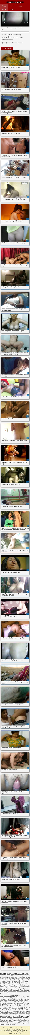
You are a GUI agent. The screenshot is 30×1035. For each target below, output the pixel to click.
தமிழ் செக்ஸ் (13, 1004)
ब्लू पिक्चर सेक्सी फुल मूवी (10, 985)
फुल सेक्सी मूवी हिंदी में (24, 981)
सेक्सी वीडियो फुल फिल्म (19, 1012)
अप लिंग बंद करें (16, 34)
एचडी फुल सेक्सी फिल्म (12, 974)
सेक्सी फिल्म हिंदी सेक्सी (8, 1002)
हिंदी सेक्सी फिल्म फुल (18, 1011)
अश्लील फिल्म (13, 1007)
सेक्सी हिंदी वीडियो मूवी (14, 1000)
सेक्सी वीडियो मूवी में (6, 1013)
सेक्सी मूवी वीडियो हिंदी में (9, 1010)
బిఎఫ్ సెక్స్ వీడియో (4, 999)
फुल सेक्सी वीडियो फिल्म (4, 982)
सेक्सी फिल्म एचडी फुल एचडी (7, 39)
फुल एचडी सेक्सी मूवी (6, 977)
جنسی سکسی (3, 1020)
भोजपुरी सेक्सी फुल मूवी (17, 986)
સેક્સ (21, 1006)
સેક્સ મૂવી (16, 1019)
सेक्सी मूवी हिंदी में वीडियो (14, 1015)
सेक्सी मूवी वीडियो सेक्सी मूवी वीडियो (23, 1013)
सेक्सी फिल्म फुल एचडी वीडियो (10, 993)
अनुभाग (20, 6)
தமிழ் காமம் (21, 1019)
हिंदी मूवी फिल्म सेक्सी (11, 1017)
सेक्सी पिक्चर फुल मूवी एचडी (7, 990)
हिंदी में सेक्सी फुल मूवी (22, 1023)
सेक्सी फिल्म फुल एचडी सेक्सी (7, 1021)
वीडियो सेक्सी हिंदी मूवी (22, 1016)
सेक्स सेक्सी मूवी (17, 1006)
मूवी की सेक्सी (7, 1008)
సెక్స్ (9, 1004)
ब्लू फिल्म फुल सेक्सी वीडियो (21, 985)
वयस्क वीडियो (12, 7)
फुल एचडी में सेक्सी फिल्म (9, 976)
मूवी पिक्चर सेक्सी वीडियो (19, 1010)
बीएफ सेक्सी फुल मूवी (19, 984)
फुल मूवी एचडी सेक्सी (14, 977)
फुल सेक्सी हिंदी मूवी (13, 982)
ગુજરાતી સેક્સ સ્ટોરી (6, 1007)
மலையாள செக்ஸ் (21, 1020)
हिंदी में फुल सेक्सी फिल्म (23, 1015)
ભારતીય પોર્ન (10, 1006)
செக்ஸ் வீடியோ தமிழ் (13, 1023)
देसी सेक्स (14, 999)
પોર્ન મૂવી (18, 1007)
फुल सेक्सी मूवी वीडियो (16, 981)
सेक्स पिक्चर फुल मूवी (13, 989)
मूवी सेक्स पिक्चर (13, 1013)
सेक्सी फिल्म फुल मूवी (4, 1006)
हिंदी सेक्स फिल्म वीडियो (24, 1003)
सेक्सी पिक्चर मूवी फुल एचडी (18, 990)
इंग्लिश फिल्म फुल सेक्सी (13, 973)
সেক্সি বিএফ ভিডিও (4, 996)
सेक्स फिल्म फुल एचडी (21, 989)
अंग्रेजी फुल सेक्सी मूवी (4, 973)
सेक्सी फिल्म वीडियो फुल (12, 996)
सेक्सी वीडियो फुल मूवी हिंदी (16, 1008)
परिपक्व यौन (21, 1000)
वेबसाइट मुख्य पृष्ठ (4, 7)
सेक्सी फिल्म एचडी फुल (9, 991)
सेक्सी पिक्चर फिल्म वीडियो (11, 1020)
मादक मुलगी (5, 1023)
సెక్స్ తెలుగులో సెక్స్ (4, 1004)
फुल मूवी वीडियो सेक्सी (15, 2)
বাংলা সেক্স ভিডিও (19, 1004)
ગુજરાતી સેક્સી (5, 1024)
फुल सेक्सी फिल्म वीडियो (23, 978)
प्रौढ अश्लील (2, 1003)
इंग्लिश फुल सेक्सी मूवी (22, 973)
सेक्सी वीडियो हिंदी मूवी (15, 1003)
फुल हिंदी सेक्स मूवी (20, 982)
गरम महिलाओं (4, 37)
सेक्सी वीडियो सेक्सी (19, 1017)
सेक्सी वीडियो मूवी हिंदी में (10, 1012)
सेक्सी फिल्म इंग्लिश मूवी (17, 1002)
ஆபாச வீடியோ (24, 1007)
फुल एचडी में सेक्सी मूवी (19, 976)
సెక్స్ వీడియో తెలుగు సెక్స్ (21, 999)
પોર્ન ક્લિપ (10, 999)
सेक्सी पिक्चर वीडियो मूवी (9, 1019)
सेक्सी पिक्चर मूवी (19, 998)
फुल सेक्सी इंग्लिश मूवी (14, 978)
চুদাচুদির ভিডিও (25, 1002)
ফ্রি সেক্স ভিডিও (8, 1003)
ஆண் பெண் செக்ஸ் (21, 996)
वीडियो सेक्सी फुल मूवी (6, 988)
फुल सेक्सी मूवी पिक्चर (7, 981)
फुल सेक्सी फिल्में (11, 980)
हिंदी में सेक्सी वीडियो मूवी (9, 1011)
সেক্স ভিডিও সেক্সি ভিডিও (19, 1021)
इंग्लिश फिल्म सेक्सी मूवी (4, 1015)
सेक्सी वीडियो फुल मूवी (11, 998)
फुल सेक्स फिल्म (26, 998)
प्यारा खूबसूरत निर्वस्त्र (13, 37)
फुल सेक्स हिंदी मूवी (6, 978)
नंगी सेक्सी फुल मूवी (20, 974)
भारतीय (21, 37)
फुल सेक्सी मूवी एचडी (19, 980)
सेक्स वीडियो (26, 1004)
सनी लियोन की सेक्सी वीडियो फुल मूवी (17, 988)
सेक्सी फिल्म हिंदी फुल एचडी (13, 1016)
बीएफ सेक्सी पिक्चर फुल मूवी (9, 984)
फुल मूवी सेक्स (21, 977)
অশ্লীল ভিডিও (7, 1000)
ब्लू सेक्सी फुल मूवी (9, 986)
